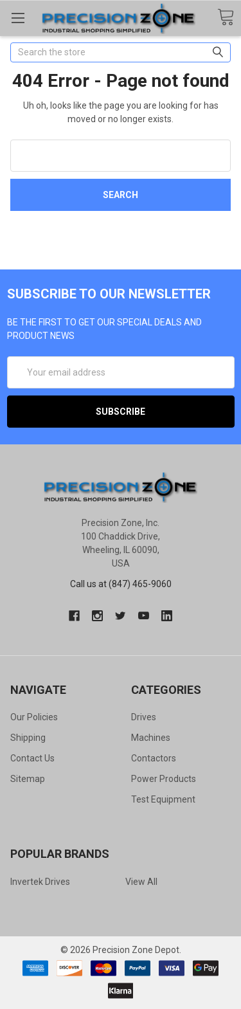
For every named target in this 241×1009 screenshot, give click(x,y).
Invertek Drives (40, 882)
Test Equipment (163, 799)
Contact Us (32, 758)
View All (141, 882)
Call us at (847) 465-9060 (121, 584)
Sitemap (27, 779)
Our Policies (34, 717)
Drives (143, 717)
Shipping (28, 737)
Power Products (163, 779)
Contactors (153, 758)
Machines (150, 737)
